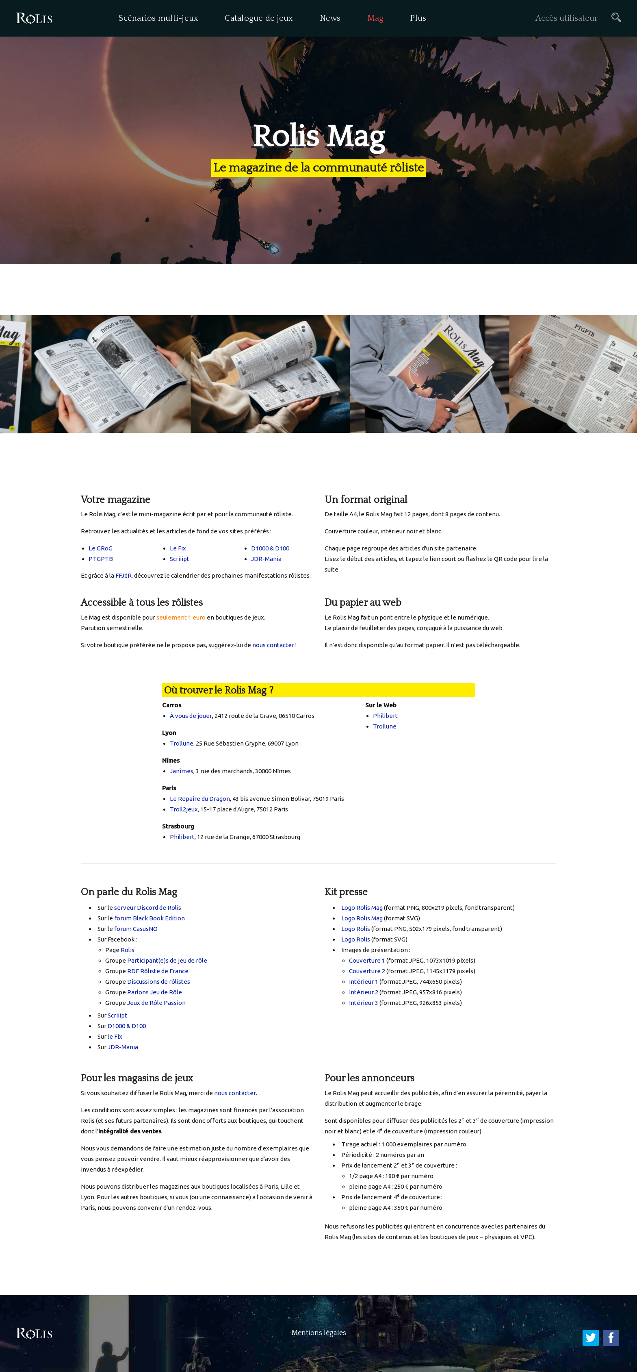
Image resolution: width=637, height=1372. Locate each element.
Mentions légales (318, 1333)
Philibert (182, 836)
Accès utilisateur (566, 18)
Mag (375, 18)
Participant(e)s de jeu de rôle (167, 960)
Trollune (181, 743)
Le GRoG (101, 548)
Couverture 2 (367, 971)
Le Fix (178, 548)
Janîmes (181, 771)
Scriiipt (179, 558)
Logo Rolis (355, 928)
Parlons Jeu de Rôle (154, 992)
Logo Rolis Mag (362, 907)
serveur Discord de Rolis (147, 907)
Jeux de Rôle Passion (156, 1002)
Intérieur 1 (363, 981)
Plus (418, 18)
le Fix (115, 1036)
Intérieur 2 (363, 992)
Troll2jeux (184, 809)
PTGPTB (101, 558)
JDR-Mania (266, 558)
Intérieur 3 (363, 1002)
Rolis (127, 949)
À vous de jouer (191, 715)
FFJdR (123, 575)
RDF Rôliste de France (157, 971)
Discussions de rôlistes (158, 981)
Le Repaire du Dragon (200, 798)
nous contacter (273, 644)
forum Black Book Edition (149, 918)
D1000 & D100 (270, 548)
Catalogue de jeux (259, 18)
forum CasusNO (136, 928)
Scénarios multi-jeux (158, 18)
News (330, 18)
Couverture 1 (367, 960)
